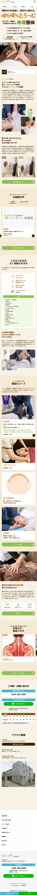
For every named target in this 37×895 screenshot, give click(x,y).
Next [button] (21, 241)
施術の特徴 (4, 816)
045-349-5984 (19, 694)
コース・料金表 (5, 824)
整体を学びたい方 (6, 832)
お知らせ (4, 845)
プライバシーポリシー (14, 883)
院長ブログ (4, 840)
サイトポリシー (24, 883)
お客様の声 (4, 828)
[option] (18, 222)
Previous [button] (16, 241)
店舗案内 (4, 836)
